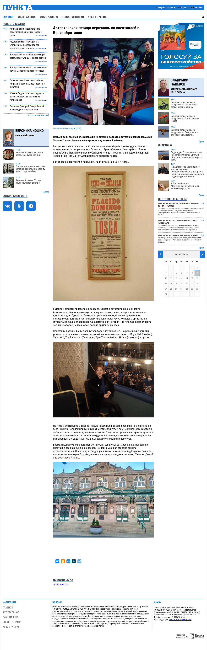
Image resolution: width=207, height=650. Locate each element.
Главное (8, 17)
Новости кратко (73, 17)
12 (176, 278)
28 (187, 289)
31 (166, 294)
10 (166, 278)
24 (166, 289)
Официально (49, 17)
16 (197, 278)
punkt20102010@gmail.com (180, 619)
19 (176, 283)
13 (181, 278)
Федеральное (27, 17)
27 (181, 289)
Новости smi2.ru (60, 584)
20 (181, 283)
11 (171, 278)
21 (187, 283)
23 (197, 283)
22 (192, 283)
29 (192, 289)
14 (187, 278)
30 (197, 289)
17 (166, 283)
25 (171, 289)
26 (176, 289)
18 (171, 283)
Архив (46, 192)
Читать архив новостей (38, 115)
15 (192, 278)
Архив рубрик (97, 17)
